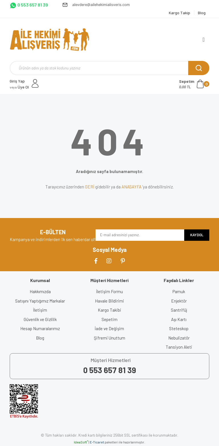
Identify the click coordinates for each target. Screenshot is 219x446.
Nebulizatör (179, 337)
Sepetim (109, 319)
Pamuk (179, 291)
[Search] (109, 68)
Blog (40, 337)
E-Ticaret (97, 442)
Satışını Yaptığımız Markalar (40, 300)
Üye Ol (19, 87)
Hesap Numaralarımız (40, 328)
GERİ (89, 186)
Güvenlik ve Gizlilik (40, 319)
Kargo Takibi (109, 310)
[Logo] (49, 39)
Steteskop (178, 328)
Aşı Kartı (178, 319)
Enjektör (179, 300)
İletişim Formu (109, 291)
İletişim (40, 310)
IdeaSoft (81, 442)
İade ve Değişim (109, 328)
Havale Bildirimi (109, 300)
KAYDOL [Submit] (196, 235)
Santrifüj (179, 310)
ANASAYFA (131, 186)
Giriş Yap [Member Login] (17, 81)
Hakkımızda (40, 291)
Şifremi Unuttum (109, 337)
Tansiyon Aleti (179, 347)
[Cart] (194, 84)
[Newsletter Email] (140, 235)
